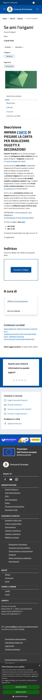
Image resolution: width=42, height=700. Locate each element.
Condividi (9, 47)
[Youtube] (11, 479)
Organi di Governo (11, 489)
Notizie (20, 18)
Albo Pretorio (10, 663)
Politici (7, 503)
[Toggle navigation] (4, 9)
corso (8, 161)
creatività (9, 188)
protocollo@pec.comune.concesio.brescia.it (21, 626)
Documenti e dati (11, 510)
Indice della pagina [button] (13, 96)
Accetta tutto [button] (21, 687)
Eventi (7, 594)
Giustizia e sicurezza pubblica (19, 548)
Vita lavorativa (10, 527)
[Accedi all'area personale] (34, 2)
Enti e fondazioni (11, 499)
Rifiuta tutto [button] (21, 692)
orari (23, 222)
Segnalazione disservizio (14, 642)
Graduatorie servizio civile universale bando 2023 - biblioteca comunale (20, 335)
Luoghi (7, 591)
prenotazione (10, 217)
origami (15, 161)
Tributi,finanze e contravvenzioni (21, 551)
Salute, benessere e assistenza (20, 558)
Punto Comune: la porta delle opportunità (19, 339)
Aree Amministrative (12, 493)
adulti (23, 161)
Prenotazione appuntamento (15, 639)
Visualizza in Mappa (21, 270)
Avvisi (7, 581)
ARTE (23, 132)
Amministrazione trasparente (16, 659)
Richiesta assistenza (12, 649)
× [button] (39, 665)
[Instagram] (16, 479)
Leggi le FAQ (9, 646)
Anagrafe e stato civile (13, 520)
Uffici (7, 496)
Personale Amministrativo (14, 506)
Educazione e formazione (18, 544)
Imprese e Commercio (13, 530)
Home (5, 18)
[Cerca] (37, 9)
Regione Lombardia (10, 2)
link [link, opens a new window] (9, 682)
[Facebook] (5, 479)
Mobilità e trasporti (12, 537)
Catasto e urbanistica (13, 534)
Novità (12, 18)
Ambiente (12, 554)
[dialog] (21, 681)
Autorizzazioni (14, 561)
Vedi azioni (20, 47)
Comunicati (9, 578)
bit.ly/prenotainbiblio (25, 217)
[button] (21, 696)
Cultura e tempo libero (13, 523)
